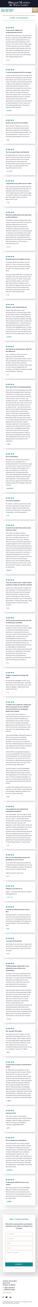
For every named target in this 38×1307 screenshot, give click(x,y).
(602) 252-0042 (9, 1290)
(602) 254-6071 (7, 11)
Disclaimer (16, 1303)
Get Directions (7, 1292)
